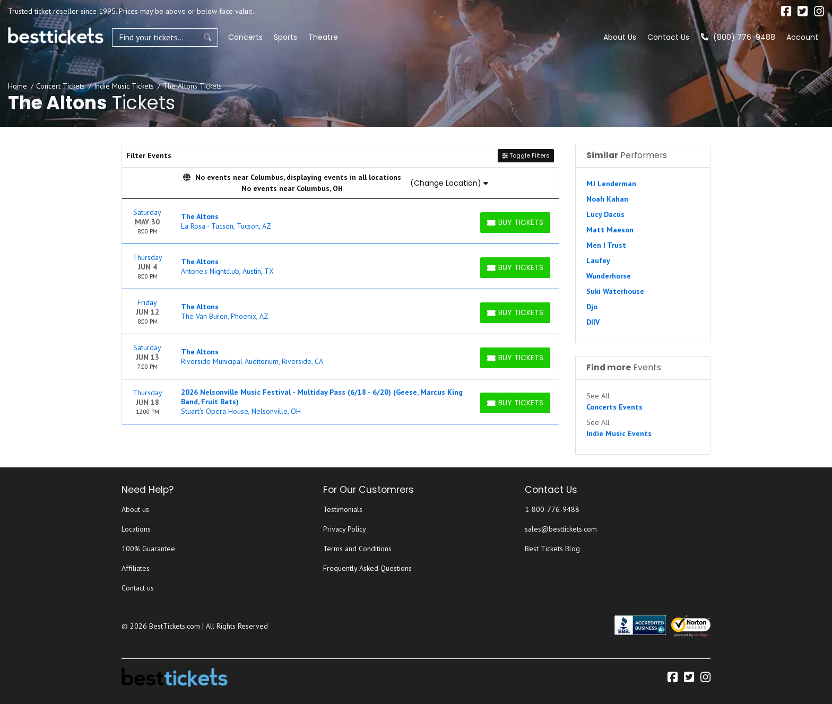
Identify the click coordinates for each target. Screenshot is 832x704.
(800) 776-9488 (738, 37)
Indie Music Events (619, 433)
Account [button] (802, 37)
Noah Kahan (607, 199)
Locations (136, 529)
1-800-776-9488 (552, 509)
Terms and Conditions (357, 548)
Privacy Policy (344, 529)
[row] (340, 221)
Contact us (138, 588)
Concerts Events (614, 407)
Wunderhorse (608, 276)
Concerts (245, 37)
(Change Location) (449, 183)
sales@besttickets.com (561, 529)
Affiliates (136, 568)
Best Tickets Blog (552, 548)
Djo (591, 306)
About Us (619, 37)
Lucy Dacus (605, 214)
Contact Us (668, 37)
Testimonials (342, 509)
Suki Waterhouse (615, 291)
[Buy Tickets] (515, 222)
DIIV (593, 322)
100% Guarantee (148, 548)
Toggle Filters (526, 155)
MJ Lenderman (611, 183)
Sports (285, 37)
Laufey (598, 260)
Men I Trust (606, 245)
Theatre (323, 37)
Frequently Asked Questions (367, 568)
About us (135, 509)
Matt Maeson (610, 229)
